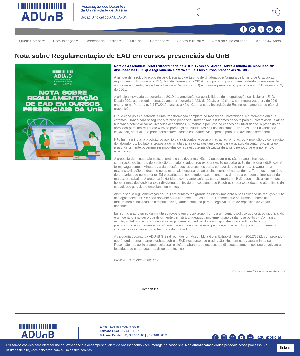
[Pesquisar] (275, 12)
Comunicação (64, 41)
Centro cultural (189, 41)
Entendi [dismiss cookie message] (285, 347)
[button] (94, 350)
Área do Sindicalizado (230, 41)
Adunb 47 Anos (268, 41)
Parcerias (157, 41)
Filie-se (136, 41)
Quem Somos (30, 41)
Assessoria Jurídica (103, 41)
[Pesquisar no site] (238, 12)
